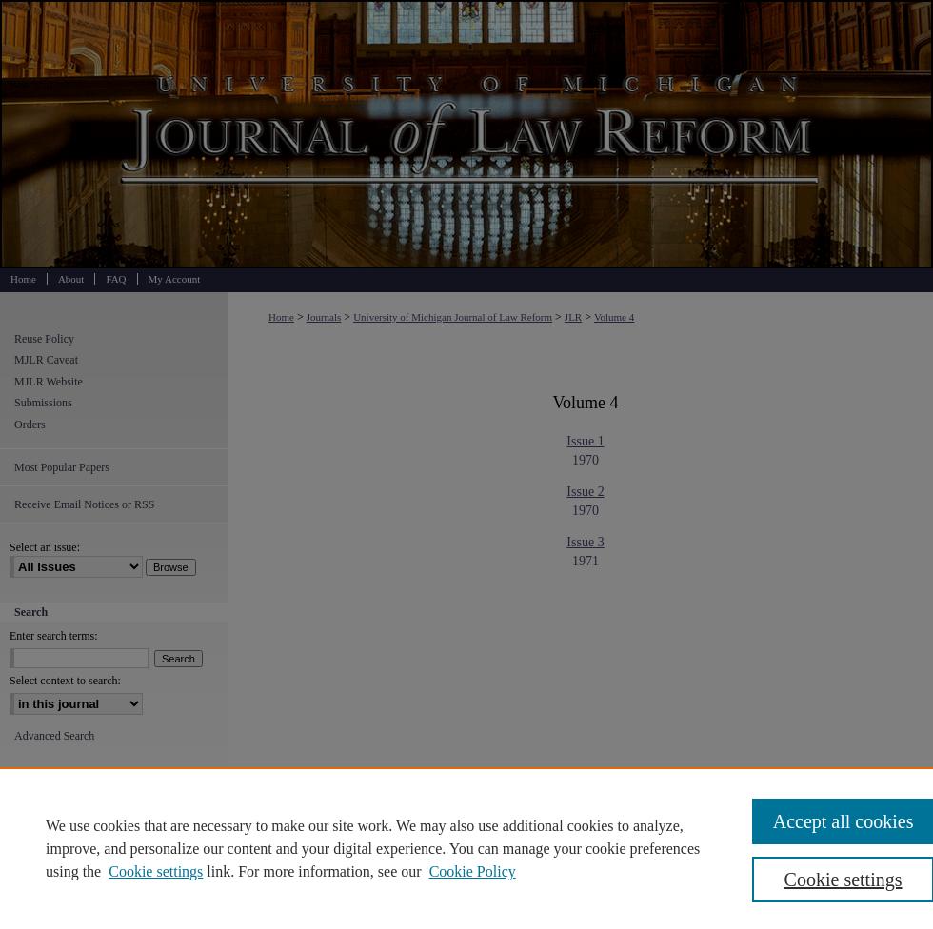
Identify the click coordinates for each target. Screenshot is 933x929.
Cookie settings (156, 871)
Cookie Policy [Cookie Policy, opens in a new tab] (472, 871)
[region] (466, 848)
